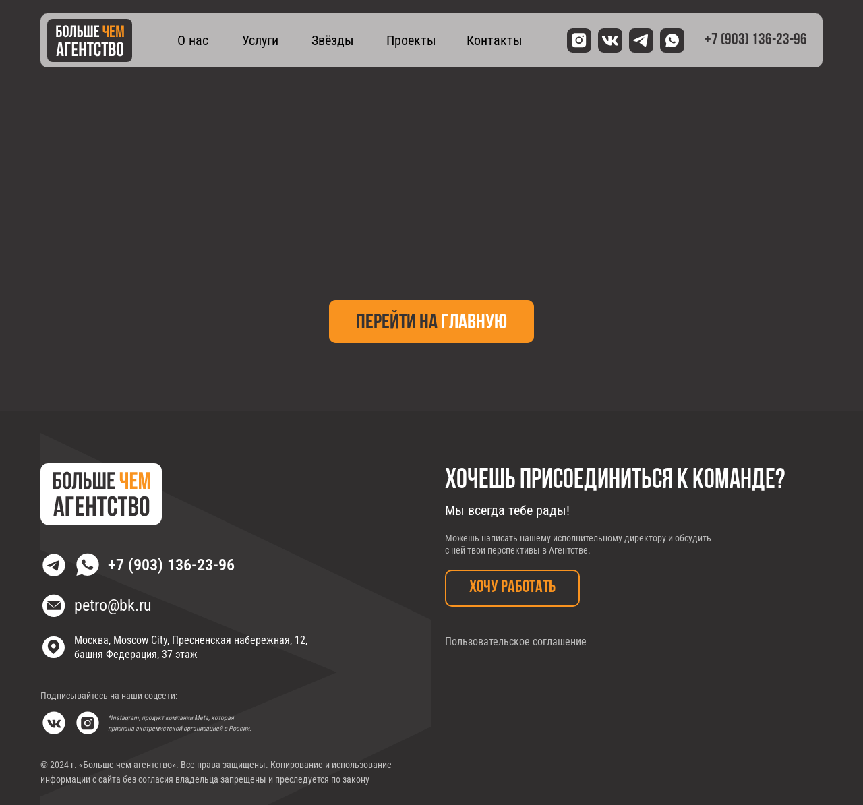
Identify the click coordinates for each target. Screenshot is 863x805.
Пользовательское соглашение (516, 641)
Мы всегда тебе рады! (507, 510)
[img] (89, 40)
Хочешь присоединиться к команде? (615, 480)
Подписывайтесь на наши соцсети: (108, 695)
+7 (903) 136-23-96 (171, 565)
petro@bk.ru (113, 605)
